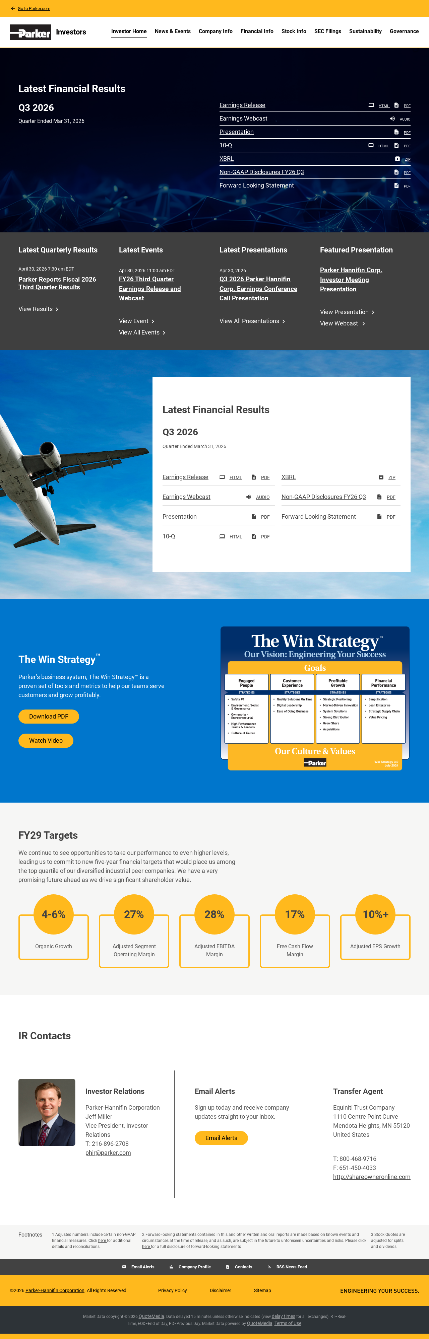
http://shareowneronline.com (372, 1182)
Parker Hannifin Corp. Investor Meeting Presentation (351, 285)
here (102, 1246)
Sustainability (365, 31)
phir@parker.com (108, 1158)
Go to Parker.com (34, 8)
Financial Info (257, 31)
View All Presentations (249, 326)
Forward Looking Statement (257, 190)
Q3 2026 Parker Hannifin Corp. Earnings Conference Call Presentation (258, 294)
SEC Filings (327, 31)
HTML (379, 111)
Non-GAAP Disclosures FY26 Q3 (262, 177)
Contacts (243, 1272)
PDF (402, 111)
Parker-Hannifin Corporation (54, 1295)
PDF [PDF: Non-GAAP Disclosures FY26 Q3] (402, 178)
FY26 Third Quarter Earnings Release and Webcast (150, 294)
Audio (400, 125)
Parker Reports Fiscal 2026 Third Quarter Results (57, 288)
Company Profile (194, 1272)
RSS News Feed (291, 1272)
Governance (404, 31)
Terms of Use (287, 1328)
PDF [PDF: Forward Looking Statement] (402, 192)
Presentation (237, 137)
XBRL (227, 163)
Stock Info (294, 31)
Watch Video (46, 745)
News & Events (173, 31)
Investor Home (129, 31)
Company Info (216, 31)
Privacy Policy (172, 1295)
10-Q (226, 150)
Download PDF (48, 721)
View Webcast (339, 328)
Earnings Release (242, 110)
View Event (133, 326)
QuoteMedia (151, 1321)
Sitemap (262, 1295)
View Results (35, 314)
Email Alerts (221, 1143)
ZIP (402, 165)
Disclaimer (220, 1295)
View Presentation (344, 317)
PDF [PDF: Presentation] (402, 138)
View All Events (139, 337)
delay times (283, 1321)
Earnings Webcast (243, 123)
